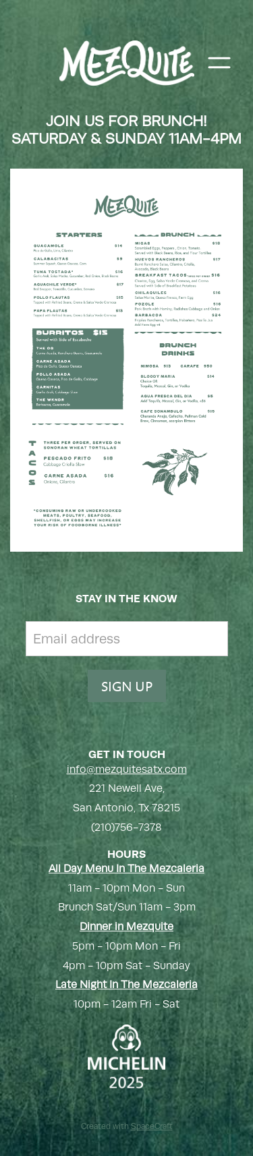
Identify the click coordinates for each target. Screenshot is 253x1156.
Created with (127, 1126)
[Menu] (219, 63)
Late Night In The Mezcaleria (126, 985)
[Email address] (127, 638)
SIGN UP (126, 685)
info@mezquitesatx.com (127, 769)
